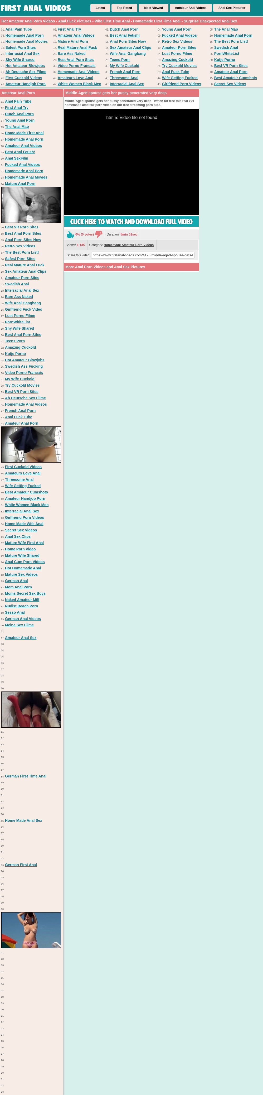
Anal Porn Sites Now (128, 41)
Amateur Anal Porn (230, 72)
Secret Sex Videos (230, 84)
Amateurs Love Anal (75, 78)
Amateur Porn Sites (179, 47)
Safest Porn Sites (21, 47)
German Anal (16, 581)
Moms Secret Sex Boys (25, 593)
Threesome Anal (124, 78)
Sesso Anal (15, 612)
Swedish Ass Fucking (24, 366)
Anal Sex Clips (18, 536)
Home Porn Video (20, 549)
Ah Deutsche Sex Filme (26, 72)
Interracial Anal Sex (23, 53)
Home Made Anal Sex (23, 820)
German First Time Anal (25, 776)
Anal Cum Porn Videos (25, 562)
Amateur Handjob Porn (26, 84)
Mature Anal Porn (73, 41)
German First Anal (21, 865)
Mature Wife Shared (22, 555)
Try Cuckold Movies (179, 66)
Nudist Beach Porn (21, 606)
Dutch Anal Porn (124, 29)
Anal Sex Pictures (231, 8)
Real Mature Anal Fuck (77, 47)
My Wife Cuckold (124, 66)
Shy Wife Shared (20, 59)
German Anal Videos (23, 619)
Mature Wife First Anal (24, 543)
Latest (100, 8)
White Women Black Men (79, 84)
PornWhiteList (226, 53)
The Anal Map (226, 29)
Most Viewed (153, 8)
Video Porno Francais (77, 66)
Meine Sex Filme (19, 625)
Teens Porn (120, 59)
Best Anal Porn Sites (76, 59)
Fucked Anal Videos (179, 35)
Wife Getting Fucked (180, 78)
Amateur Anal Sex (20, 638)
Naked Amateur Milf (22, 600)
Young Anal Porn (177, 29)
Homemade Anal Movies (27, 41)
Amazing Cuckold (177, 59)
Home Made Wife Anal (24, 524)
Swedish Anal (226, 47)
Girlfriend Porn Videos (181, 84)
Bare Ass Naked (72, 53)
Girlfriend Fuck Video (23, 309)
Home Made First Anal (24, 133)
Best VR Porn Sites (231, 66)
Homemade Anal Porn (25, 35)
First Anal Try (69, 29)
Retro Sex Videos (177, 41)
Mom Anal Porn (18, 587)
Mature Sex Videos (21, 574)
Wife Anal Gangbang (128, 53)
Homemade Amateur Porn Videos (129, 245)
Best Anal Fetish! (125, 35)
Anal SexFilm (16, 158)
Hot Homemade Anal (23, 568)
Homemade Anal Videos (79, 72)
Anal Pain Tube (19, 29)
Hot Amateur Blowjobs (25, 66)
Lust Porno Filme (177, 53)
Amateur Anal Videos (191, 8)
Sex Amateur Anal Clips (130, 47)
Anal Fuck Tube (175, 72)
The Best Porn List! (231, 41)
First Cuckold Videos (24, 78)
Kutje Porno (224, 59)
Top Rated (124, 8)
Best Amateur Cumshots (235, 78)
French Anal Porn (125, 72)
